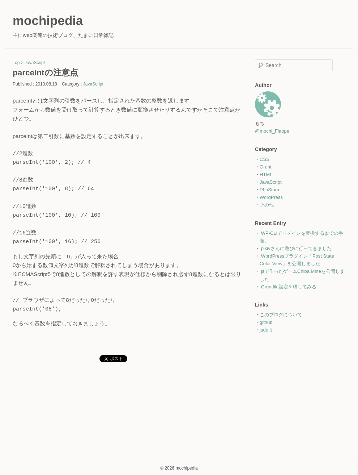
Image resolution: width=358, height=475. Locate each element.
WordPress (271, 197)
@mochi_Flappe (272, 131)
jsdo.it (266, 330)
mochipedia (48, 20)
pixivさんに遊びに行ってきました (296, 248)
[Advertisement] (300, 389)
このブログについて (281, 314)
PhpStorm (270, 189)
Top (16, 62)
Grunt (266, 167)
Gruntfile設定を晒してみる (288, 286)
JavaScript (35, 62)
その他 (267, 205)
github (266, 322)
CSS (264, 159)
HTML (266, 174)
